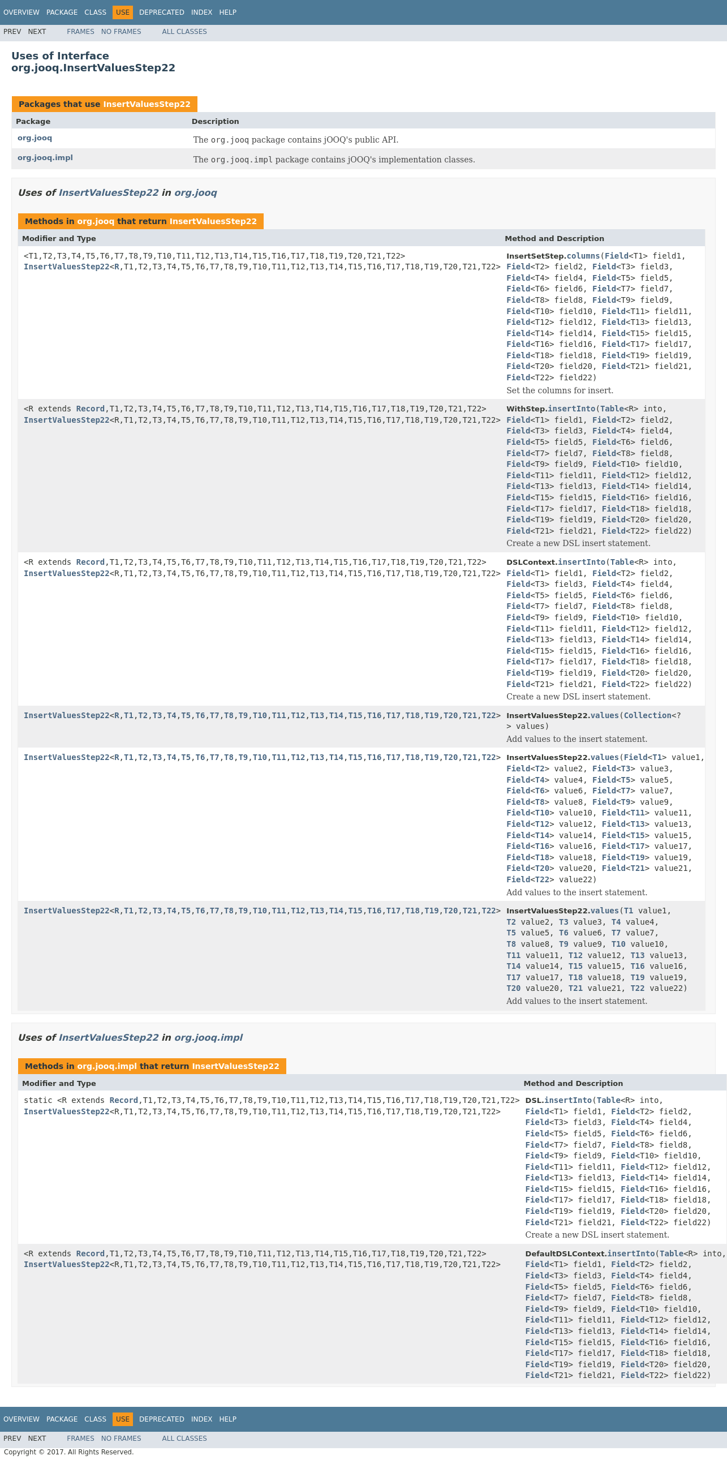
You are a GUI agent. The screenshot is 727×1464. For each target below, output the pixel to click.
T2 (143, 715)
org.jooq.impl (45, 157)
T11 (279, 715)
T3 (157, 715)
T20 (451, 715)
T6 (200, 715)
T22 (489, 715)
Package (62, 12)
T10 (260, 715)
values (605, 715)
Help (227, 12)
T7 (215, 715)
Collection (648, 715)
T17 (393, 715)
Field (617, 255)
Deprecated (161, 12)
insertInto (571, 408)
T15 (355, 715)
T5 (186, 715)
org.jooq (35, 138)
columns (583, 255)
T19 (431, 715)
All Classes (184, 32)
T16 (374, 715)
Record (90, 408)
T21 (470, 715)
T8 (229, 715)
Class (95, 12)
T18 (413, 715)
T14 (336, 715)
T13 (317, 715)
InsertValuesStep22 (147, 104)
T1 (129, 715)
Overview (21, 12)
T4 (172, 715)
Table (612, 408)
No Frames (121, 32)
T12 (298, 715)
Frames (80, 32)
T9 (243, 715)
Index (202, 12)
